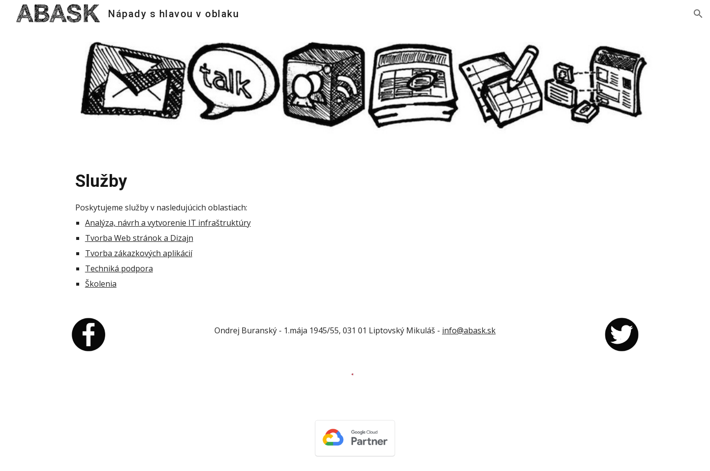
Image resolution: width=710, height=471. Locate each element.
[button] (698, 14)
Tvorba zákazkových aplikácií (138, 253)
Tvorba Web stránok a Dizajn (139, 238)
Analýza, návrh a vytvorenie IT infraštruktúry (168, 222)
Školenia (101, 283)
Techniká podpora (119, 268)
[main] (355, 229)
